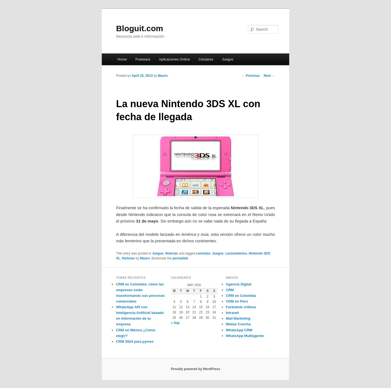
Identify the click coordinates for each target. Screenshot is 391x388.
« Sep (175, 323)
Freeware (142, 59)
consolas (203, 253)
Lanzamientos (236, 253)
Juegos (227, 59)
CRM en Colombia (241, 296)
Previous (251, 76)
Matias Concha (238, 324)
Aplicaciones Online (174, 59)
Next (269, 76)
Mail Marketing (238, 318)
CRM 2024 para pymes (134, 341)
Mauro (163, 76)
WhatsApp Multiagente (245, 336)
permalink (180, 258)
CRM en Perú (237, 301)
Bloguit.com (139, 28)
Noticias (171, 253)
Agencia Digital (238, 284)
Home (122, 59)
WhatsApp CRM (239, 330)
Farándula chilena (241, 307)
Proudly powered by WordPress (195, 369)
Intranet (232, 313)
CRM (230, 290)
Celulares (205, 59)
